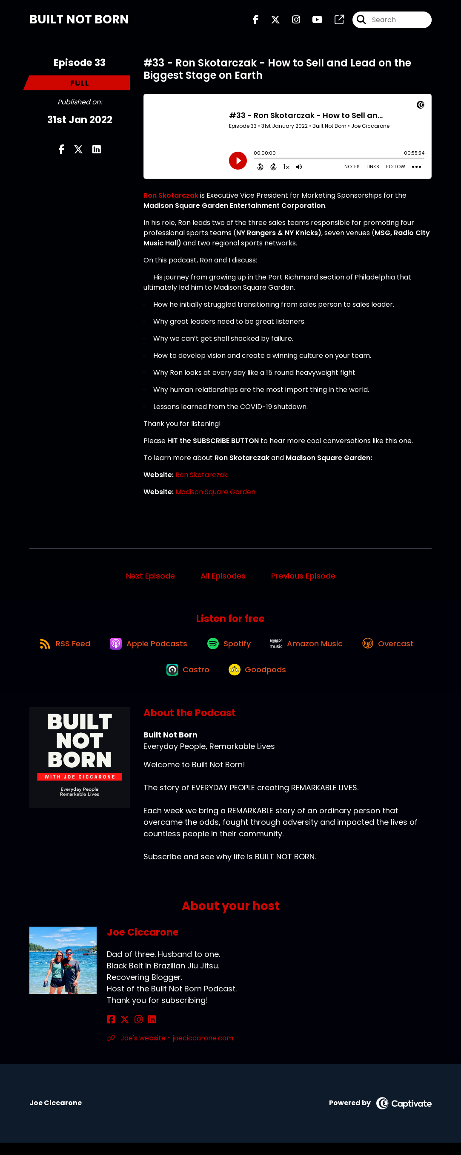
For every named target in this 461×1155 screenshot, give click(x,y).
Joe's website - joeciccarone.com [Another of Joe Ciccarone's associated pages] (170, 1050)
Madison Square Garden (215, 495)
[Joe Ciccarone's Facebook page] (111, 1032)
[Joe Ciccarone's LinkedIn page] (141, 1032)
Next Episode (150, 578)
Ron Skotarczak (201, 478)
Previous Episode (303, 578)
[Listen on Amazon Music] (346, 650)
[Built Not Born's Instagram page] (291, 21)
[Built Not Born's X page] (270, 21)
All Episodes (223, 578)
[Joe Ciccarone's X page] (121, 1032)
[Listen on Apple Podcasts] (182, 650)
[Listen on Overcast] (153, 681)
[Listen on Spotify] (266, 650)
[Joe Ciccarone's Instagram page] (132, 1032)
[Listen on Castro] (223, 681)
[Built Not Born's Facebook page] (256, 21)
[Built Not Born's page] (334, 21)
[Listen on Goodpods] (296, 681)
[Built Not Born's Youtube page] (312, 21)
